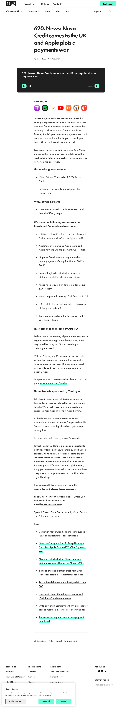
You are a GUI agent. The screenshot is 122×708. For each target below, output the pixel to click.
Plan (58, 11)
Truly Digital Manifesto (16, 676)
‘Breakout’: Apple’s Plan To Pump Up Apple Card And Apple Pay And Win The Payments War (62, 547)
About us (32, 671)
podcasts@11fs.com (51, 504)
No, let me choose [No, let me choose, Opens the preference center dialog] (15, 701)
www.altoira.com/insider (53, 383)
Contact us (32, 681)
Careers (31, 676)
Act (67, 11)
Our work (10, 671)
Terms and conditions (59, 671)
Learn (47, 11)
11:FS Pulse (43, 3)
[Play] (24, 86)
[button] (58, 3)
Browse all (33, 11)
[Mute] (96, 86)
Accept (63, 701)
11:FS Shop (11, 681)
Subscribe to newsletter (104, 684)
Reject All (46, 701)
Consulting (29, 3)
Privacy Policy (56, 676)
